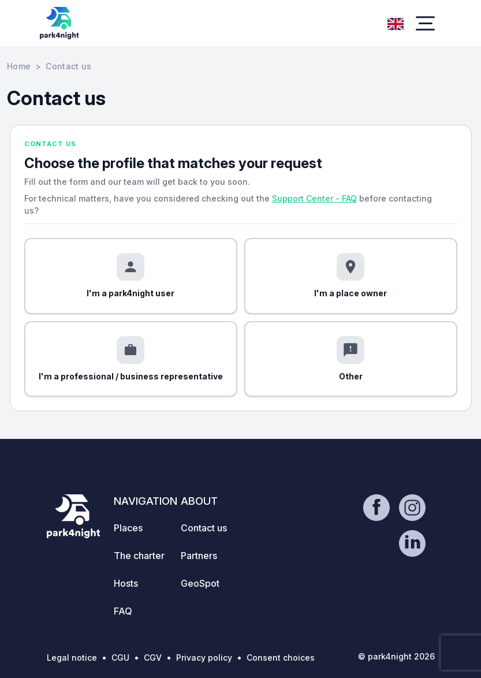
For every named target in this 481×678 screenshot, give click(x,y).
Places (128, 528)
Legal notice (72, 657)
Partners (199, 555)
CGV (153, 657)
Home (19, 66)
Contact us (204, 528)
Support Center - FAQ (314, 198)
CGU (120, 657)
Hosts (126, 583)
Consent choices (281, 657)
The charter (139, 555)
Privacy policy (204, 657)
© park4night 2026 (396, 656)
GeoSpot (200, 583)
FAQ (123, 611)
